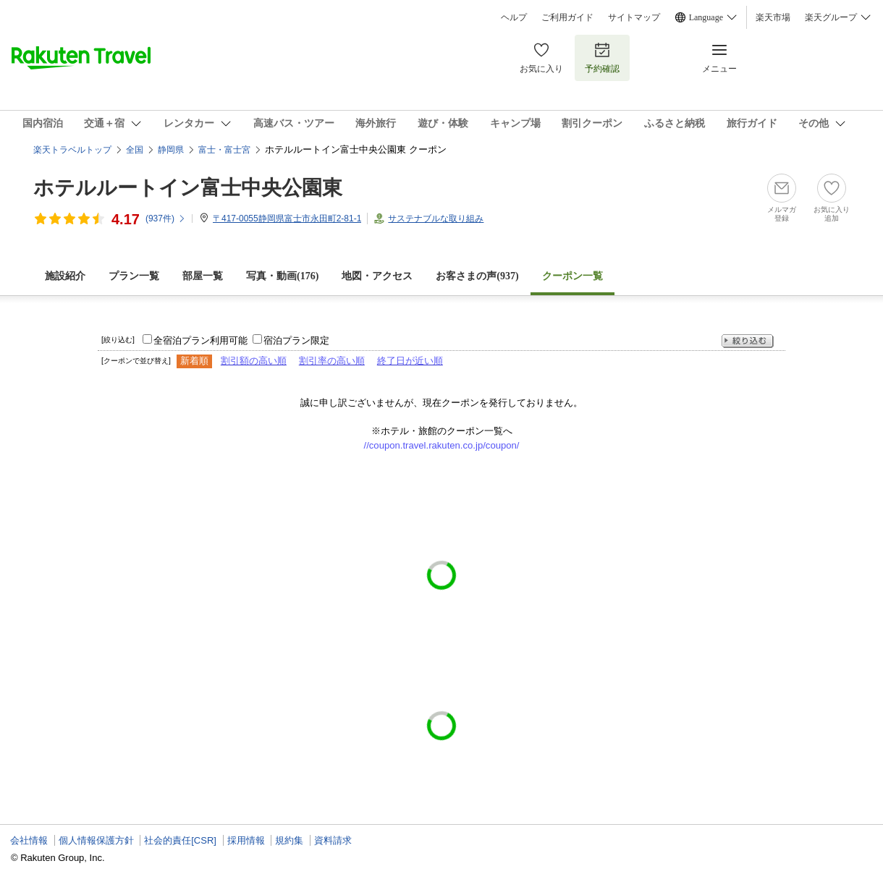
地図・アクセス (377, 276)
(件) (165, 218)
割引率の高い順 (332, 360)
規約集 (289, 840)
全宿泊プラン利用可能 (200, 340)
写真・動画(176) (282, 276)
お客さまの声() (477, 276)
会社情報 (29, 840)
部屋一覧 (202, 276)
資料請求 (333, 840)
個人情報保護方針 (96, 840)
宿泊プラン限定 (296, 340)
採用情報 (246, 840)
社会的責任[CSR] (180, 840)
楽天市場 (773, 17)
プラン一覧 (134, 276)
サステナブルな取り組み (435, 218)
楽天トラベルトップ (72, 150)
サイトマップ (634, 17)
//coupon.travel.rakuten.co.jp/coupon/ (442, 445)
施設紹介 (65, 276)
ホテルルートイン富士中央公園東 (187, 188)
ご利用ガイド (567, 17)
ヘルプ (514, 17)
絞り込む (748, 341)
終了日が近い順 (410, 360)
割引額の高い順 (254, 360)
